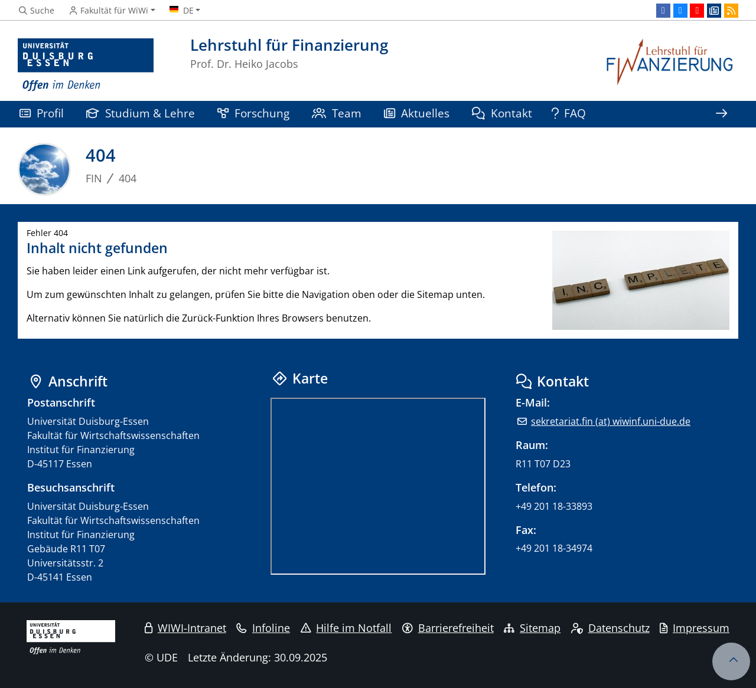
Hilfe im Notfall (346, 628)
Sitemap (532, 628)
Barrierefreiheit (448, 628)
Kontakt (502, 113)
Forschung (253, 113)
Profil (41, 113)
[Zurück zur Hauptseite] (670, 65)
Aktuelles (416, 113)
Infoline (263, 628)
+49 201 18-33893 (554, 506)
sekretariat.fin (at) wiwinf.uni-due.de (610, 421)
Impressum (694, 628)
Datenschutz (610, 628)
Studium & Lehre (140, 113)
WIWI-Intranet (185, 628)
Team (336, 113)
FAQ (569, 113)
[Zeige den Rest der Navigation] (721, 114)
